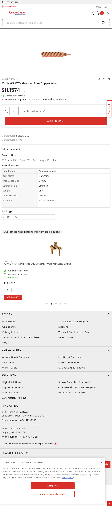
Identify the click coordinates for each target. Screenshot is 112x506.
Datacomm (8, 362)
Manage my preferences (53, 494)
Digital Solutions (11, 382)
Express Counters (12, 387)
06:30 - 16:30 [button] (101, 7)
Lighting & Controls (69, 357)
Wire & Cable (9, 367)
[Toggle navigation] (4, 13)
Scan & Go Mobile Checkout (74, 382)
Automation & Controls (15, 357)
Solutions (56, 375)
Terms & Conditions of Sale (74, 332)
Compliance (9, 326)
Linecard (63, 326)
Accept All (52, 485)
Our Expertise (56, 349)
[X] (101, 462)
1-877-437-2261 (12, 2)
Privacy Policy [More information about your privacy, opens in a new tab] (68, 477)
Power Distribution (69, 362)
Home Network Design (71, 392)
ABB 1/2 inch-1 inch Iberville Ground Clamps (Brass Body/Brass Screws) (37, 263)
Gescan (56, 314)
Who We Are (9, 321)
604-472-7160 (28, 420)
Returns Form (66, 337)
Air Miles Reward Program (73, 321)
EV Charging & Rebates (71, 367)
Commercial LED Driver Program (77, 387)
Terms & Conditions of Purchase (21, 337)
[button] (47, 304)
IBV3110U (8, 261)
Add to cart (56, 121)
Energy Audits (10, 392)
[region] (52, 481)
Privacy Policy (10, 332)
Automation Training (14, 397)
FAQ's (5, 342)
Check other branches (53, 99)
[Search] (56, 22)
